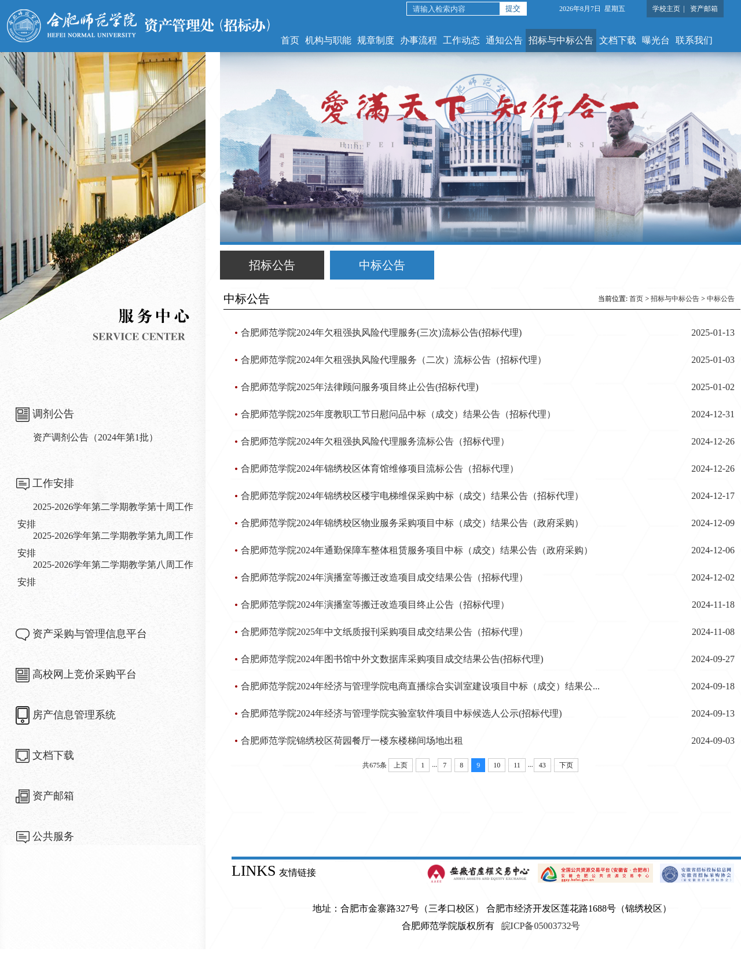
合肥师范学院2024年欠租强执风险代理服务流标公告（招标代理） (375, 441)
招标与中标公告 (561, 40)
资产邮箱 (704, 9)
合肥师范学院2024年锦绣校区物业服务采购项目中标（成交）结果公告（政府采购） (412, 523)
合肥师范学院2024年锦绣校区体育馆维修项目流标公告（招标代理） (380, 468)
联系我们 (694, 40)
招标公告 (272, 265)
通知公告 (504, 40)
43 (542, 765)
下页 (566, 765)
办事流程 (418, 40)
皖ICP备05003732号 (541, 926)
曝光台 (656, 40)
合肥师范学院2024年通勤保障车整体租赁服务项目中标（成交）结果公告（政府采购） (417, 550)
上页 (401, 765)
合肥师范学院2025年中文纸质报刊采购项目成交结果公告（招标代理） (384, 632)
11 (516, 765)
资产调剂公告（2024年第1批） (95, 437)
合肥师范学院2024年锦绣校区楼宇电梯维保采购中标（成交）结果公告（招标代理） (412, 496)
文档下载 (617, 40)
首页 (290, 40)
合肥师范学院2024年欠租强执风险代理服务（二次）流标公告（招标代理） (393, 360)
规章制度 (375, 40)
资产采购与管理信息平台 (89, 634)
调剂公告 (53, 414)
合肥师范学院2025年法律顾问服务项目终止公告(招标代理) (360, 387)
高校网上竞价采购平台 (84, 674)
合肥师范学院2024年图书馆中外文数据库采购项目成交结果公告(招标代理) (392, 659)
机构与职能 (328, 40)
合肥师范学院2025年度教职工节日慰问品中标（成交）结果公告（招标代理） (398, 414)
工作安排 (53, 483)
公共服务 (53, 836)
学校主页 (666, 9)
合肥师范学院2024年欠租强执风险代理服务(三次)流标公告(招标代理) (381, 332)
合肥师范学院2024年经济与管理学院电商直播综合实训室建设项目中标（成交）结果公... (420, 686)
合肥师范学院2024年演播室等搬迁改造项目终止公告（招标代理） (375, 604)
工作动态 (461, 40)
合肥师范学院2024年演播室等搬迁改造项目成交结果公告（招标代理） (384, 577)
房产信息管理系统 (74, 715)
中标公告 (382, 265)
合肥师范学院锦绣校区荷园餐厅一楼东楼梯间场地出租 (352, 740)
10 (496, 765)
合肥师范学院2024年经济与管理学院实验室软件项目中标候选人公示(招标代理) (401, 713)
